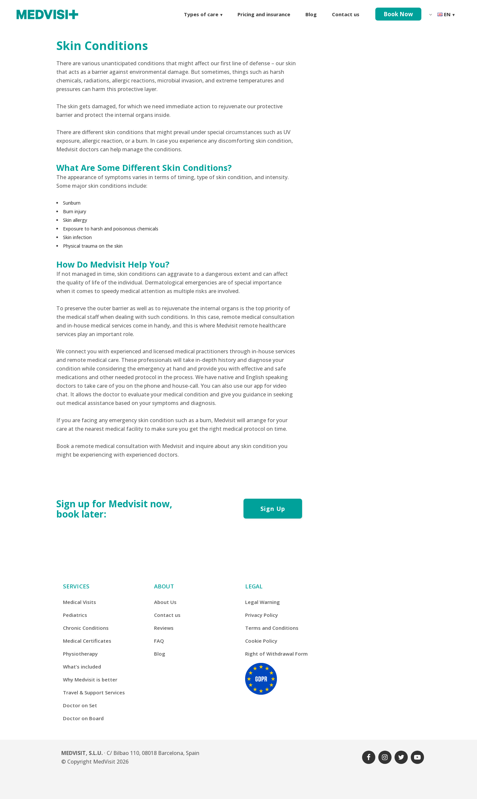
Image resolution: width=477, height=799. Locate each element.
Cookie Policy (261, 640)
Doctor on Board (83, 718)
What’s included (82, 666)
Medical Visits (79, 602)
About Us (165, 602)
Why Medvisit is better (90, 679)
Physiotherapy (80, 653)
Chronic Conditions (86, 627)
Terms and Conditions (271, 627)
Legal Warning (262, 602)
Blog (159, 653)
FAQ (159, 640)
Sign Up (272, 509)
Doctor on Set (80, 705)
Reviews (164, 627)
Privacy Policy (261, 615)
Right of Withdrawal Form (276, 653)
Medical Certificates (87, 640)
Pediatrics (75, 615)
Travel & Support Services (94, 692)
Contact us (167, 615)
